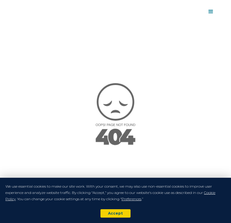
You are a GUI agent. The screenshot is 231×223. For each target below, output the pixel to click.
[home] (13, 11)
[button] (211, 12)
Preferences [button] (131, 199)
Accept (115, 213)
